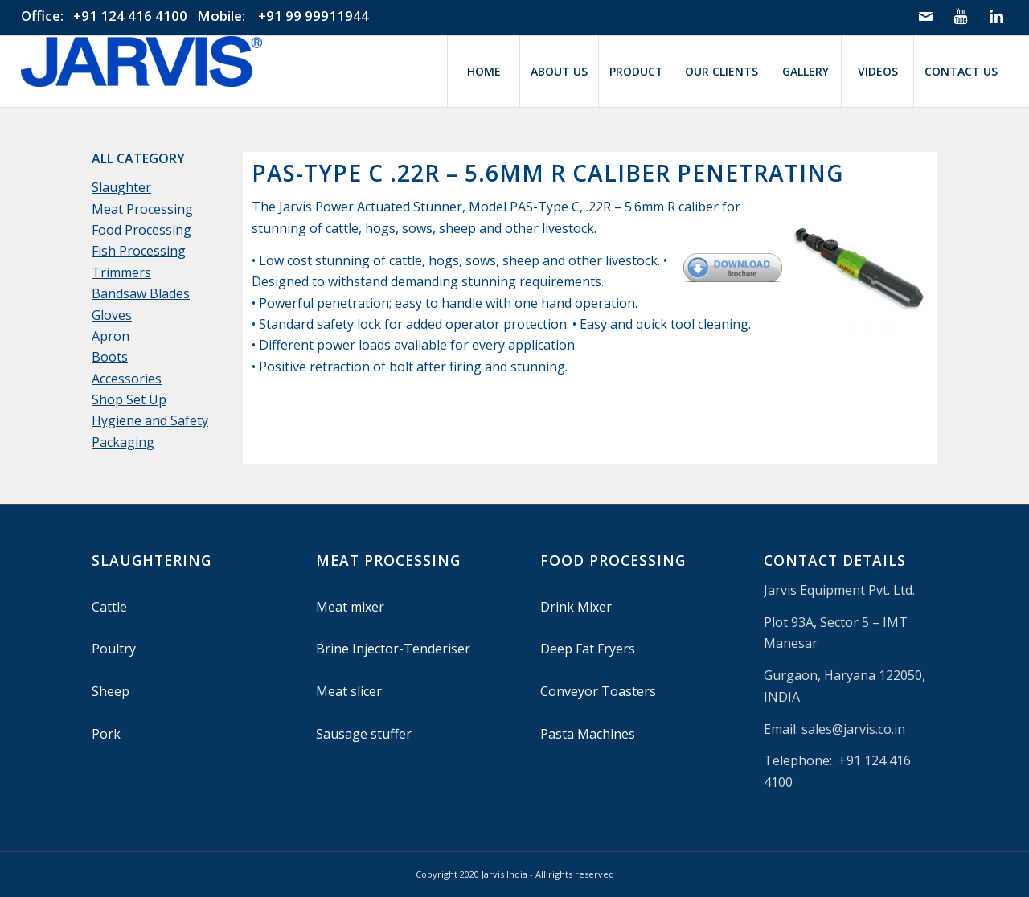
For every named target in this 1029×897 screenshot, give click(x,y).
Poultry (114, 648)
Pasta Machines (587, 734)
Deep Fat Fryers (587, 648)
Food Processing (141, 230)
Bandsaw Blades (141, 293)
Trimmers (121, 272)
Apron (110, 336)
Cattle (109, 607)
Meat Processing (142, 209)
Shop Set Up (129, 399)
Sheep (110, 691)
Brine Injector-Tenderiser (393, 648)
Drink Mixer (576, 607)
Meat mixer (350, 607)
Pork (106, 734)
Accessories (127, 378)
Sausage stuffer (364, 734)
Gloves (112, 315)
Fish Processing (139, 251)
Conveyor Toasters (598, 691)
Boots (110, 357)
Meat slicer (349, 691)
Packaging (123, 442)
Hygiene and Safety (150, 420)
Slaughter (121, 187)
